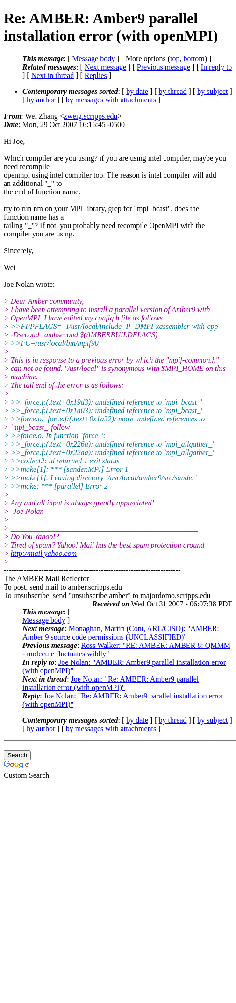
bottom (193, 59)
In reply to (216, 67)
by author (41, 100)
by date (137, 91)
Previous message (163, 67)
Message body (93, 59)
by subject (212, 91)
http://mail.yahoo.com (44, 553)
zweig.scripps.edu (91, 116)
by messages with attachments (111, 100)
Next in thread (52, 75)
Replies (96, 75)
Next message (105, 67)
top (174, 59)
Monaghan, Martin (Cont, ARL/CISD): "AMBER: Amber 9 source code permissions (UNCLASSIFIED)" (120, 633)
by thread (173, 91)
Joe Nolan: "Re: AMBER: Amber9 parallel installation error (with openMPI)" (110, 683)
